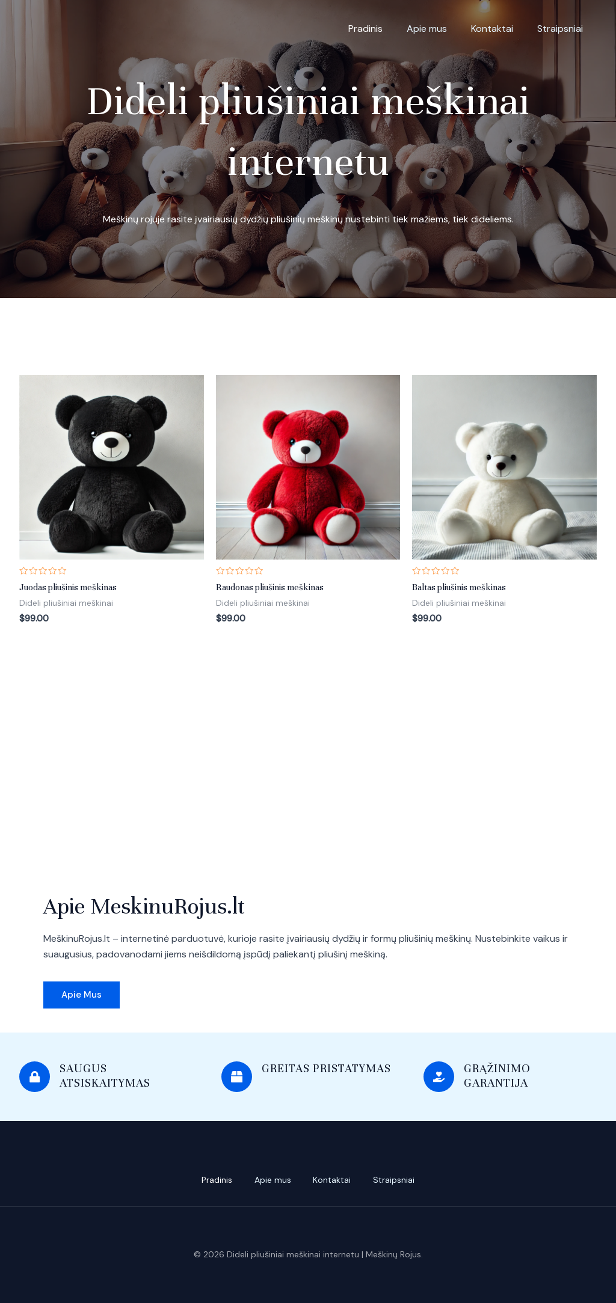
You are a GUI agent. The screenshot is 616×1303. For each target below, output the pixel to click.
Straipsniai (560, 28)
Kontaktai (492, 28)
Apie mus (427, 28)
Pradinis (365, 28)
